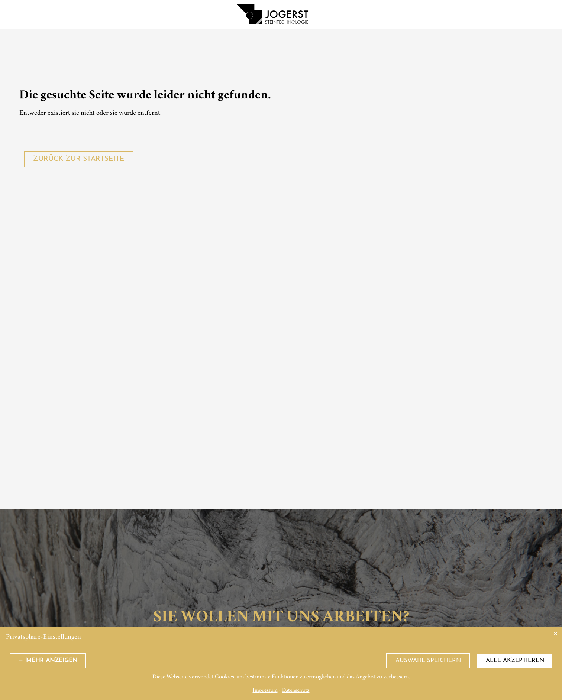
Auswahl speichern (428, 661)
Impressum (265, 690)
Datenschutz (296, 690)
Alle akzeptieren (515, 661)
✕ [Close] (555, 633)
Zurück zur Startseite (79, 159)
